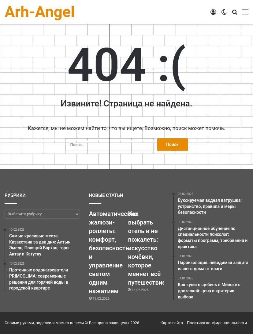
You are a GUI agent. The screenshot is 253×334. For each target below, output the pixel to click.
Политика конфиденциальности (217, 323)
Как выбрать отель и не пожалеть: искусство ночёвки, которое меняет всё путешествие (147, 248)
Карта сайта (172, 323)
